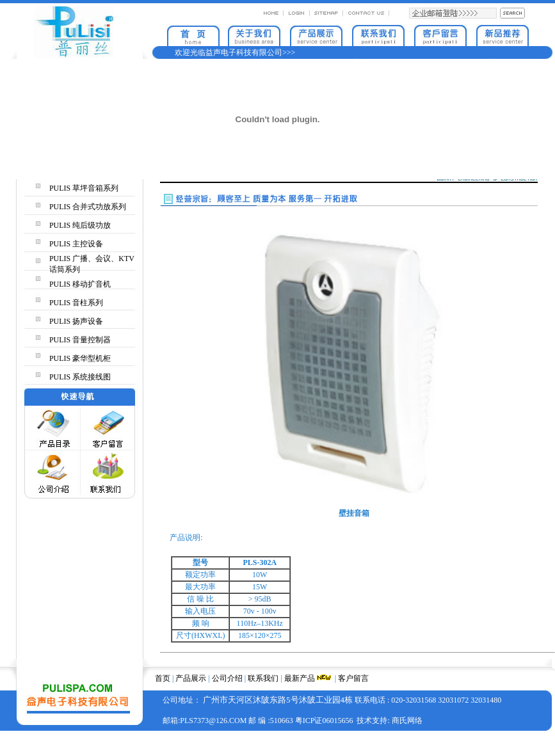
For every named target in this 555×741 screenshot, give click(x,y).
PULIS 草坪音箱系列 (83, 188)
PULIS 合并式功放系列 (87, 206)
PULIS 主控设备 (76, 243)
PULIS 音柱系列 (76, 302)
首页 (162, 678)
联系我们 (263, 678)
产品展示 (190, 678)
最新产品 (299, 678)
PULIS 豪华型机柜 (80, 358)
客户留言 (353, 678)
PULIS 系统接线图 (80, 376)
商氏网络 (407, 720)
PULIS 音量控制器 (80, 339)
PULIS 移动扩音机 (80, 284)
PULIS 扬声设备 (76, 321)
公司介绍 (227, 678)
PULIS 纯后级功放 (80, 225)
